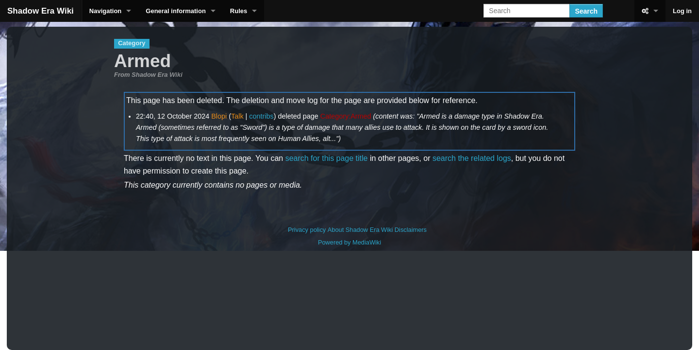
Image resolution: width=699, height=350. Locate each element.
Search (586, 11)
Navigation (105, 11)
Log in (682, 11)
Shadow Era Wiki (40, 11)
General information (176, 11)
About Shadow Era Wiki (360, 229)
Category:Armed (345, 116)
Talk (237, 116)
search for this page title (326, 158)
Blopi (219, 116)
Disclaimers (411, 229)
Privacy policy (307, 229)
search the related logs (472, 158)
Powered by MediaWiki (349, 242)
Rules (238, 11)
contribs (261, 116)
